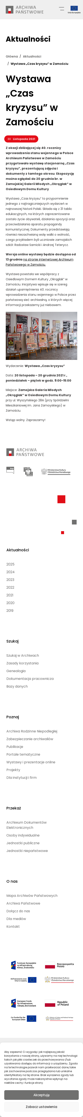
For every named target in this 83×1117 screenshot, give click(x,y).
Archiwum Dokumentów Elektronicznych (26, 825)
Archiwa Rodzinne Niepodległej (31, 731)
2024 (10, 572)
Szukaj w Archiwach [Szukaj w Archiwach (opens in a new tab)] (22, 655)
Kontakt (13, 926)
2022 (10, 587)
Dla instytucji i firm (21, 777)
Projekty (13, 769)
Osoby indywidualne (23, 835)
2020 (10, 602)
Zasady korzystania (22, 663)
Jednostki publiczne (23, 843)
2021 (9, 595)
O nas (12, 881)
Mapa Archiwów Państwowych (31, 895)
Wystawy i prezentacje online (30, 762)
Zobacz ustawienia (41, 1107)
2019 (9, 610)
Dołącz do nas (18, 911)
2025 (10, 564)
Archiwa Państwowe (23, 903)
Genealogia (16, 670)
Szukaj (12, 641)
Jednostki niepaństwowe (27, 850)
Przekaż (13, 808)
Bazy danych (17, 686)
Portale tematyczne (23, 754)
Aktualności (17, 550)
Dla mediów (16, 918)
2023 (10, 579)
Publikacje (14, 746)
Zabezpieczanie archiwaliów (29, 739)
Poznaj (12, 717)
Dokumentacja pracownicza (30, 678)
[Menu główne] (61, 8)
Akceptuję (41, 1095)
